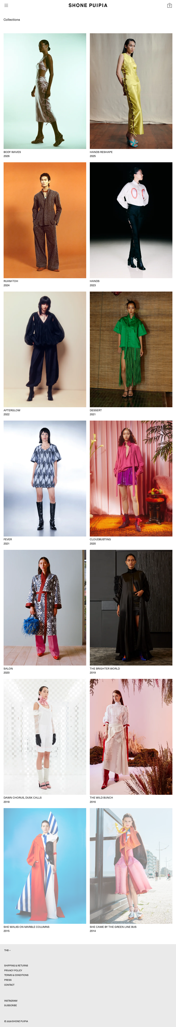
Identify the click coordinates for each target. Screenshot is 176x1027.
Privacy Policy (13, 970)
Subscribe (10, 1005)
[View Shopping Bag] (169, 5)
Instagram (10, 1000)
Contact (9, 985)
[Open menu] (6, 5)
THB (7, 950)
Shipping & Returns (16, 965)
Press (8, 980)
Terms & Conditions (16, 975)
